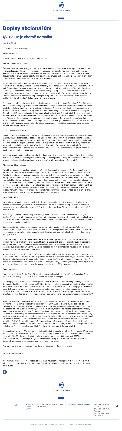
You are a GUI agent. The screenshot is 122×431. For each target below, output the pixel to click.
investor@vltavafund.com (80, 404)
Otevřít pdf (12, 43)
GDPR (28, 409)
